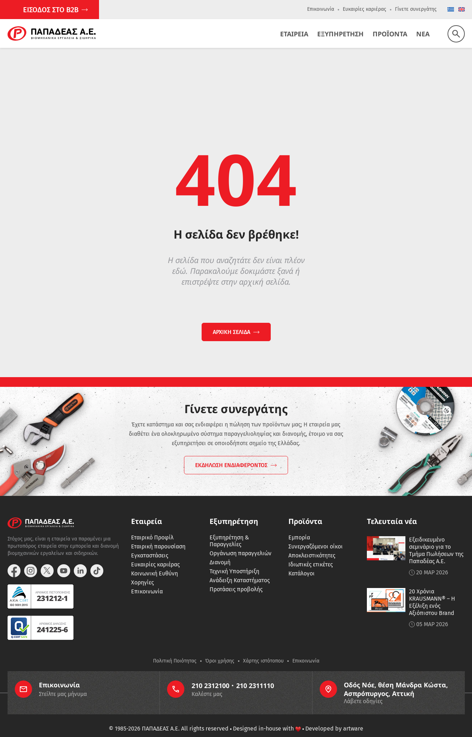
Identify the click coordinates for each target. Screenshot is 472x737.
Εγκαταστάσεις (149, 546)
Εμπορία (299, 528)
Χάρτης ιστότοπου (263, 651)
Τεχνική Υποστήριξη (234, 562)
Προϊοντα (390, 34)
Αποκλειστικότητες (311, 546)
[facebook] (14, 561)
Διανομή (220, 553)
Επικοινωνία (320, 9)
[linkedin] (80, 561)
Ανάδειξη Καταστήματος (240, 571)
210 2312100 (210, 676)
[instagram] (30, 561)
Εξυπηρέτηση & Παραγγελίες (229, 531)
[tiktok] (96, 561)
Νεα (423, 34)
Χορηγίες (142, 573)
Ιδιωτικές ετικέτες (310, 555)
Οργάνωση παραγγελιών (240, 544)
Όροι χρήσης (219, 651)
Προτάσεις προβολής (236, 580)
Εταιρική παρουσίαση (158, 537)
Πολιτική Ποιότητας (175, 651)
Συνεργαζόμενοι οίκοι (315, 537)
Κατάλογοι (301, 564)
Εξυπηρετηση (340, 34)
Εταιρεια (294, 34)
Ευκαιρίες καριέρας (364, 9)
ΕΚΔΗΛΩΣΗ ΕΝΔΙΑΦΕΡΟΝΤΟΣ (231, 455)
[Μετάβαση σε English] (461, 10)
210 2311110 (255, 676)
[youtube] (63, 561)
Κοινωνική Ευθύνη (154, 564)
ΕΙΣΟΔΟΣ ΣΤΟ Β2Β (50, 9)
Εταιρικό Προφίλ (152, 528)
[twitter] (47, 561)
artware (353, 719)
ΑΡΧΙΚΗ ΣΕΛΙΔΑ (231, 332)
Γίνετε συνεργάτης (416, 9)
